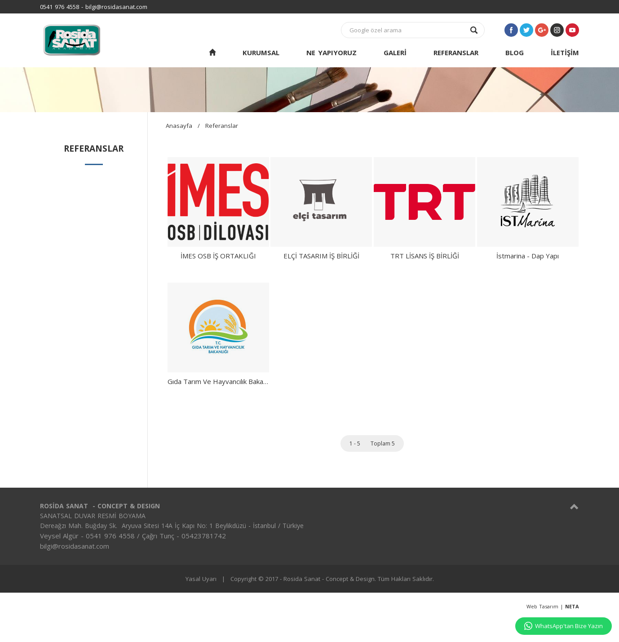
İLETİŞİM (565, 52)
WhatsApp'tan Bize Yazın (563, 626)
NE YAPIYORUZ (331, 52)
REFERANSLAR (455, 52)
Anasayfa (179, 126)
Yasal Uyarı (201, 579)
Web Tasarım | (552, 606)
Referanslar (221, 126)
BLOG (514, 52)
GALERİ (395, 52)
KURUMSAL (261, 52)
